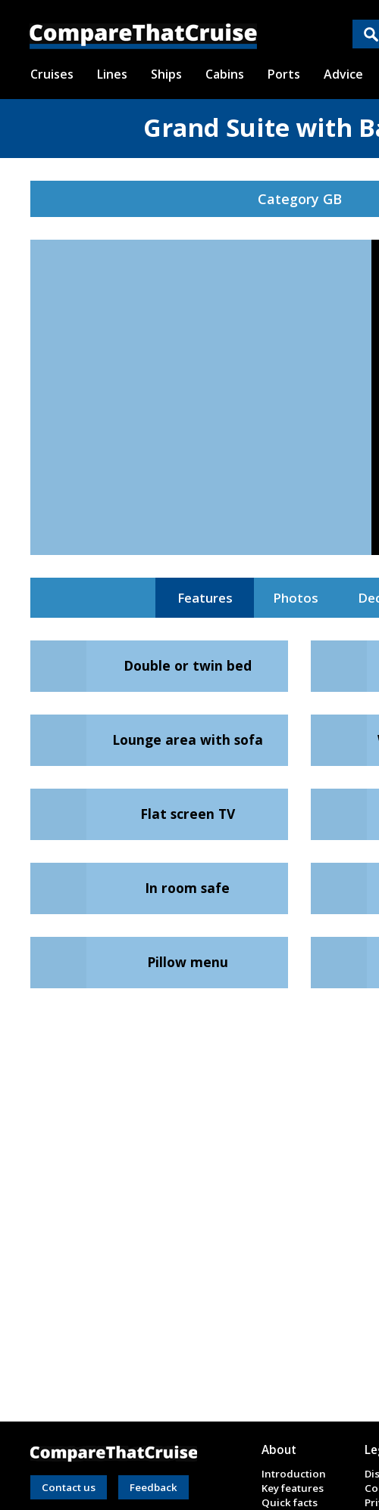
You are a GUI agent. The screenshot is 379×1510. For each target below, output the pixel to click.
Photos (295, 597)
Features (205, 597)
